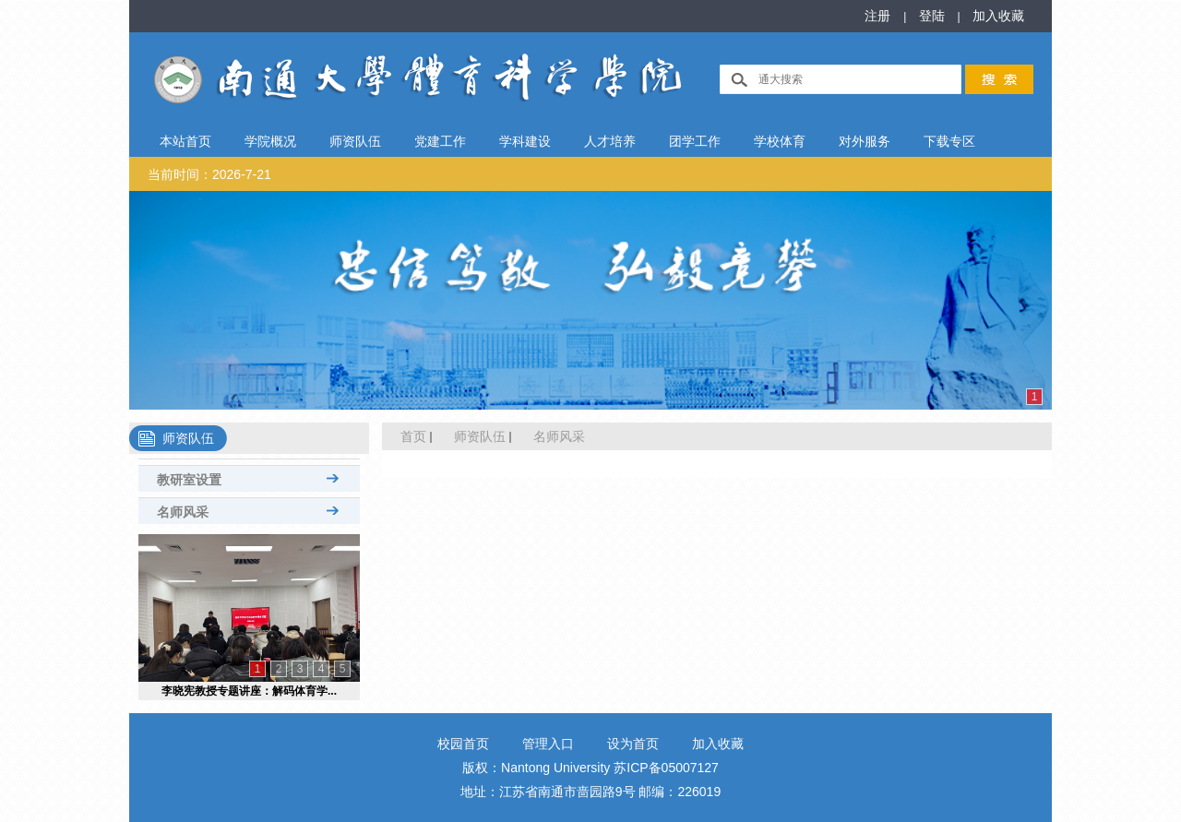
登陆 (933, 15)
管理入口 (548, 743)
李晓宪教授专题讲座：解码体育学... (249, 691)
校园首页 (463, 743)
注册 (879, 15)
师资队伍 (480, 436)
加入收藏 (998, 15)
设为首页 (633, 743)
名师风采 (559, 436)
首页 (413, 436)
